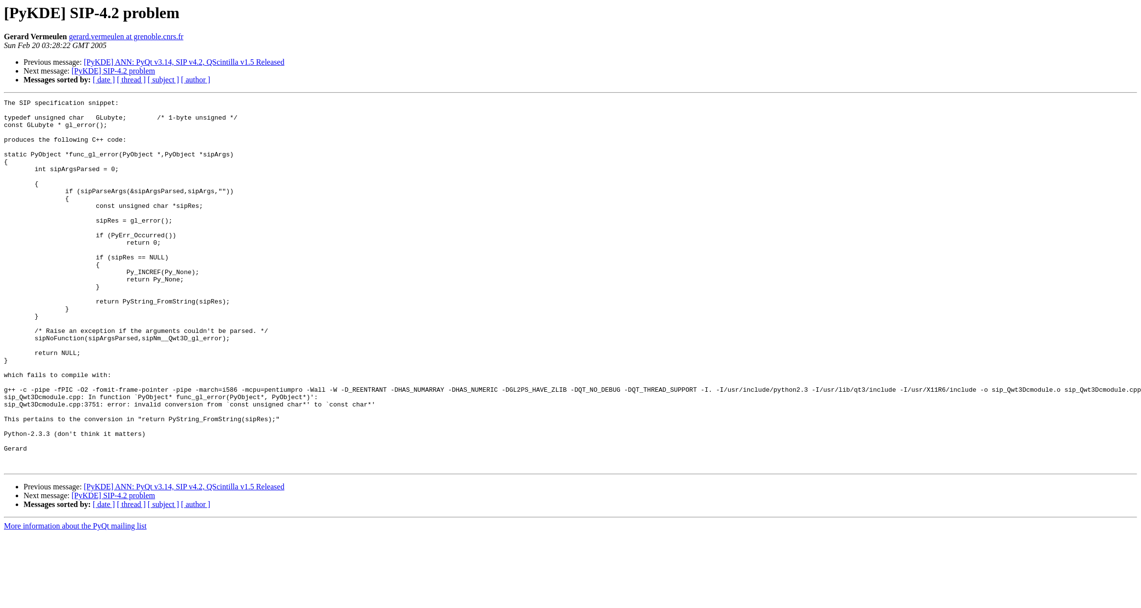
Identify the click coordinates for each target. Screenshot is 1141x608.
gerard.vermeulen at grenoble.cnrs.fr (126, 36)
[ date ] (104, 80)
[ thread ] (131, 80)
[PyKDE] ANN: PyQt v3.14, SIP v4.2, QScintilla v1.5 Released (184, 62)
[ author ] (196, 80)
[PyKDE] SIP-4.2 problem (113, 71)
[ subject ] (163, 80)
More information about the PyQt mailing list (75, 599)
